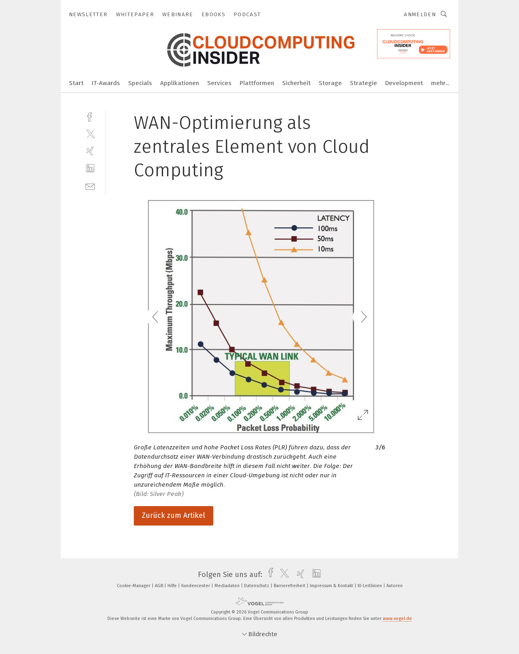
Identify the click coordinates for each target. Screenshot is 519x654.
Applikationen (179, 83)
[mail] (90, 186)
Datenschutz (257, 585)
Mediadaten (227, 585)
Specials (140, 83)
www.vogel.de (397, 618)
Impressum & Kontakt (332, 585)
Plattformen (257, 83)
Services (219, 83)
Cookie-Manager (134, 585)
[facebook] (90, 116)
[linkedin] (90, 168)
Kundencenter (196, 585)
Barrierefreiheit (290, 585)
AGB (159, 585)
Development (404, 83)
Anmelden (420, 14)
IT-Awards (106, 83)
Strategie (363, 83)
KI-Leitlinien (370, 585)
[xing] (90, 151)
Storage (330, 83)
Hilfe (172, 585)
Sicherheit (296, 83)
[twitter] (90, 133)
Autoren (394, 585)
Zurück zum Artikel (173, 515)
